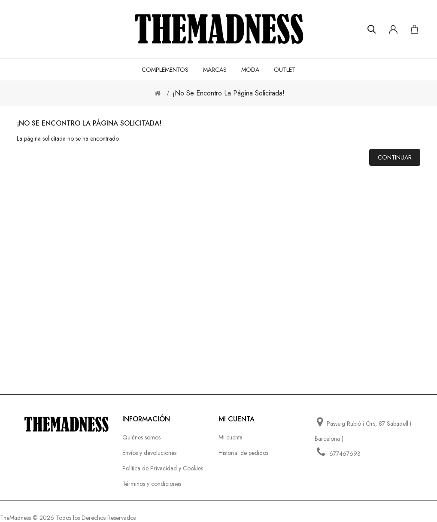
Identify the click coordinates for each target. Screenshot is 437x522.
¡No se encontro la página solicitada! (229, 93)
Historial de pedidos (243, 452)
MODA (250, 69)
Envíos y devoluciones (149, 452)
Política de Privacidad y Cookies (162, 468)
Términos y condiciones (151, 483)
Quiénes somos (141, 437)
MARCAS (215, 69)
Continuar (395, 157)
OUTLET (284, 69)
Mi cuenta (230, 437)
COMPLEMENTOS (165, 69)
